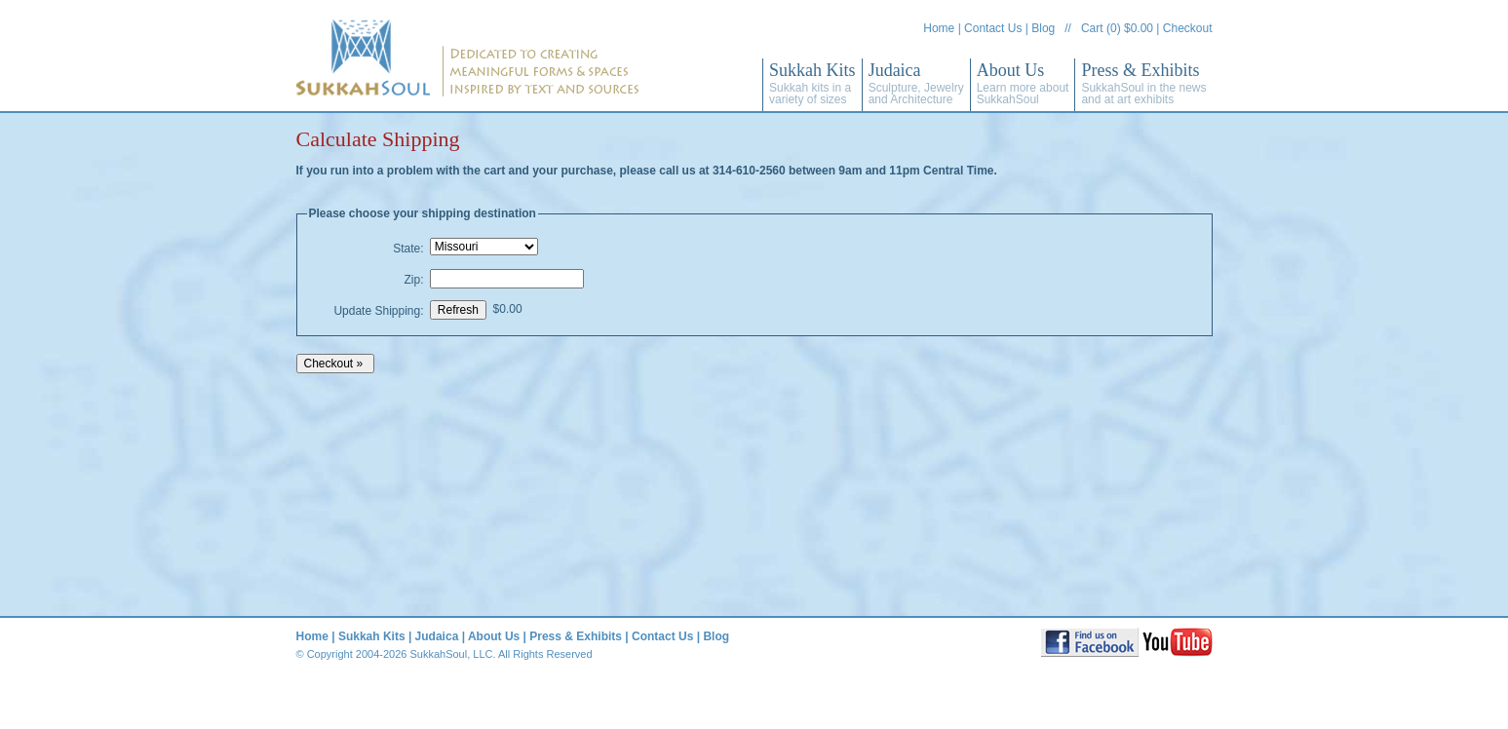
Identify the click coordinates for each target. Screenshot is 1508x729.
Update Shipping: (378, 311)
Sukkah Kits (812, 83)
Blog (1043, 28)
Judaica (916, 83)
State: (408, 248)
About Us (1023, 83)
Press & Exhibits (1143, 83)
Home (938, 28)
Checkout (1188, 28)
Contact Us (993, 28)
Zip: (413, 280)
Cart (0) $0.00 (1117, 28)
